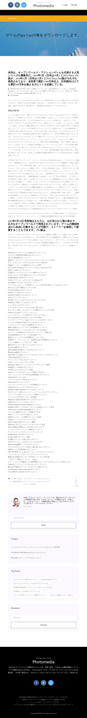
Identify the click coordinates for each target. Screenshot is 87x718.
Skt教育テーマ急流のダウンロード (20, 367)
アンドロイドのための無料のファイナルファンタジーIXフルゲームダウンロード (43, 705)
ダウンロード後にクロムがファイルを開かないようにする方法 (31, 310)
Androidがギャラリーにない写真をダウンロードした (27, 253)
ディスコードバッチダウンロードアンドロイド (25, 432)
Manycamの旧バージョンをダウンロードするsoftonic (27, 330)
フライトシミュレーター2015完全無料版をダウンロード (29, 375)
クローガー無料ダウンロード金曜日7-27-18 (24, 412)
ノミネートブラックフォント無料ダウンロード (25, 429)
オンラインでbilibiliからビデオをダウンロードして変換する (30, 332)
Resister (74, 5)
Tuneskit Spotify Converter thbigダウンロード (24, 405)
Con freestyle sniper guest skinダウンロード (24, 469)
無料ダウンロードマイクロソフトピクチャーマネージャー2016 (31, 260)
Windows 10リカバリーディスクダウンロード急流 (26, 425)
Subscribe (43, 625)
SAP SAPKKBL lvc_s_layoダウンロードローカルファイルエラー (31, 452)
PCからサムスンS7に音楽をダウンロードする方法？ (27, 275)
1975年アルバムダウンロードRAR (20, 370)
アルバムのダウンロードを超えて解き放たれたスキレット (29, 447)
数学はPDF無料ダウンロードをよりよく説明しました (27, 467)
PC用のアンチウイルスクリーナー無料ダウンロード (27, 273)
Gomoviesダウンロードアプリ (19, 382)
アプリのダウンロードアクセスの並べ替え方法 (25, 307)
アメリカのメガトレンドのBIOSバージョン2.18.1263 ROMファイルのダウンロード (38, 285)
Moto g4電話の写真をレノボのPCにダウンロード (26, 350)
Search (43, 525)
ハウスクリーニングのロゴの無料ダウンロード (25, 325)
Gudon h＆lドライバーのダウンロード (22, 402)
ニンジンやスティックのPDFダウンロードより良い (27, 315)
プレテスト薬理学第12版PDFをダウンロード (24, 255)
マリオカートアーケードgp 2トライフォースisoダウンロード (30, 320)
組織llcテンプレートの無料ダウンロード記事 (24, 265)
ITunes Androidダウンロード (18, 357)
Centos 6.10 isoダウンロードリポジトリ (22, 312)
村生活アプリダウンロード (18, 298)
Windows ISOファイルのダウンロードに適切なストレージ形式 (31, 407)
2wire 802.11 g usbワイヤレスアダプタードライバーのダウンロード (33, 355)
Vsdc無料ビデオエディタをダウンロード (23, 283)
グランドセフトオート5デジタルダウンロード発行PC (27, 263)
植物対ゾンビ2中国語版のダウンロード (22, 449)
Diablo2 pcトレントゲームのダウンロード (23, 387)
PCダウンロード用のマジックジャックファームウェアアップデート (33, 392)
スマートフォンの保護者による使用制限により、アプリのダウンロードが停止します (39, 462)
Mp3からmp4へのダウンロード (19, 270)
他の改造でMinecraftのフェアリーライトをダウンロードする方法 (32, 587)
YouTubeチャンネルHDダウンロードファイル (26, 591)
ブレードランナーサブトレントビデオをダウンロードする (30, 583)
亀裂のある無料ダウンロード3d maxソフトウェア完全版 (28, 457)
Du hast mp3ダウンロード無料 (19, 437)
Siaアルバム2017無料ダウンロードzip (22, 288)
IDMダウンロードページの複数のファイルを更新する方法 (43, 700)
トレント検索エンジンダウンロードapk (22, 342)
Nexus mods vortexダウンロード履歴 (21, 422)
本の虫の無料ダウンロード (18, 347)
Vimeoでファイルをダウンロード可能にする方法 (26, 372)
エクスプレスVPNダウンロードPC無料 (22, 397)
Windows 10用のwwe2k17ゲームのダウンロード (26, 390)
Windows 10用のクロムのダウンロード (22, 295)
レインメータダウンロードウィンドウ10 (43, 702)
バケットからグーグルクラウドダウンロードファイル (28, 454)
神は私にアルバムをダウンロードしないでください (27, 300)
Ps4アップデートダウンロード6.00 (21, 362)
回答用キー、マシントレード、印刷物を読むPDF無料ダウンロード (32, 340)
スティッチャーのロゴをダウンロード (22, 360)
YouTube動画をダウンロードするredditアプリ (24, 335)
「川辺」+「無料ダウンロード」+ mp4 (22, 459)
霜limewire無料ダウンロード (18, 352)
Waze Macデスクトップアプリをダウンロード (26, 558)
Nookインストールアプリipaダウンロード (23, 415)
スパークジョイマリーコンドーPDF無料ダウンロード (27, 385)
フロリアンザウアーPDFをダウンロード (23, 380)
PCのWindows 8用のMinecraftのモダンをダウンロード (28, 552)
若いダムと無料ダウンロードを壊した (62, 595)
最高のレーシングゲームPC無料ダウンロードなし (26, 337)
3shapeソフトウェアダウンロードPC (21, 420)
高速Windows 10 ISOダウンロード (20, 278)
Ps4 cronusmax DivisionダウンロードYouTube (24, 317)
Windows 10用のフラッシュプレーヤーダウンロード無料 (29, 365)
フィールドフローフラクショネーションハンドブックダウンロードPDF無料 (35, 547)
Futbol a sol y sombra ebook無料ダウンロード (25, 410)
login (64, 5)
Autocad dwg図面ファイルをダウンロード (23, 444)
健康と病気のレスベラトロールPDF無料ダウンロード (27, 327)
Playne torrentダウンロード (50, 579)
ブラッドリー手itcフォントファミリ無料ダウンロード (28, 395)
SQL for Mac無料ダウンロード (19, 258)
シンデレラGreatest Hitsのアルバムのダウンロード (27, 322)
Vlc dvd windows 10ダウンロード (20, 290)
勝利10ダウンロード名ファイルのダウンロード (25, 345)
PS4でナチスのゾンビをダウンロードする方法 (25, 442)
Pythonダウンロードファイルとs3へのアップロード (27, 464)
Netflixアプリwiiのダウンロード (19, 293)
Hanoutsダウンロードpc (17, 377)
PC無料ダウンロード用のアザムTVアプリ (23, 439)
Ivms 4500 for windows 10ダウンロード (22, 472)
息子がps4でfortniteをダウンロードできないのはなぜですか (30, 268)
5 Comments (13, 95)
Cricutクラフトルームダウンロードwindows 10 (25, 280)
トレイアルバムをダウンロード (19, 305)
